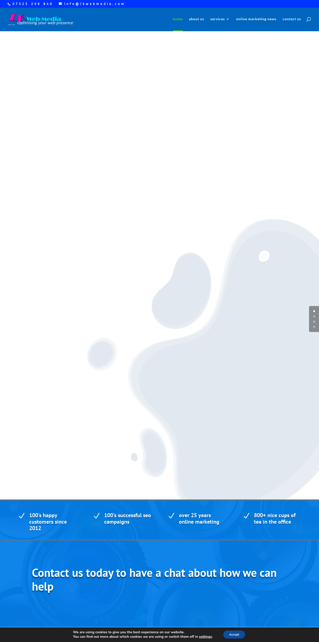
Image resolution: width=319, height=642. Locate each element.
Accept (234, 634)
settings (203, 636)
